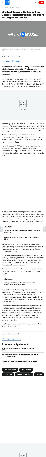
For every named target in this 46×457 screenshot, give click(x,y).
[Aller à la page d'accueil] (7, 2)
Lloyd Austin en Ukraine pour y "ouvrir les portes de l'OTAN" (18, 349)
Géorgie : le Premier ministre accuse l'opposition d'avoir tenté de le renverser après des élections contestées (20, 362)
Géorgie (18, 7)
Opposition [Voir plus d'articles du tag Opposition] (8, 374)
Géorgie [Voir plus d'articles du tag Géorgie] (39, 374)
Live (41, 2)
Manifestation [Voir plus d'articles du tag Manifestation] (26, 369)
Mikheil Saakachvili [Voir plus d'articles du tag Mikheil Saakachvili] (23, 374)
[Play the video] (23, 34)
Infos (6, 7)
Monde (12, 7)
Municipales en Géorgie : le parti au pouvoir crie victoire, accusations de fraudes (19, 283)
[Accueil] (2, 7)
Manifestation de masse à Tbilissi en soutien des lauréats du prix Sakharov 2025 (20, 355)
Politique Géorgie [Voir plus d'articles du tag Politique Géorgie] (10, 369)
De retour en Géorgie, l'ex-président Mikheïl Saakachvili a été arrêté (22, 231)
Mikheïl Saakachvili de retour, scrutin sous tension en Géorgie (21, 238)
